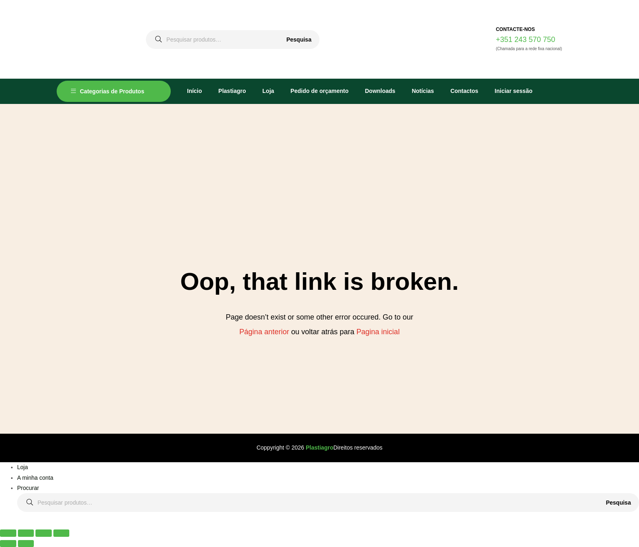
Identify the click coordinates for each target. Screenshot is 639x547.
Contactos (464, 91)
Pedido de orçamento (319, 91)
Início (194, 91)
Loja (268, 91)
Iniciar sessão (514, 91)
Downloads (380, 91)
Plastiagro (232, 91)
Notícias (423, 91)
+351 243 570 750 (525, 39)
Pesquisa (298, 39)
